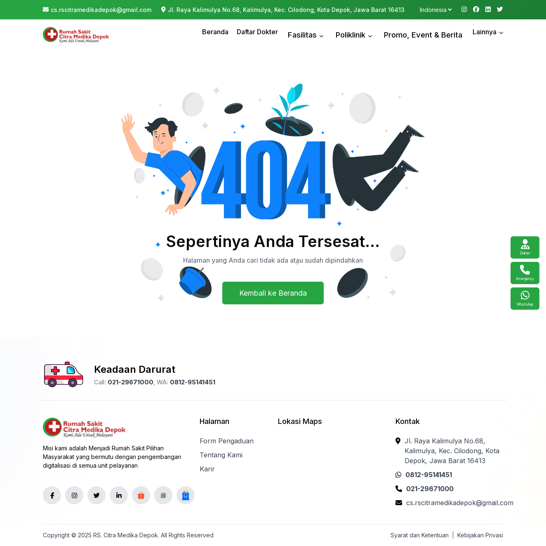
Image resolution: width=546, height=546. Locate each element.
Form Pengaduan (227, 441)
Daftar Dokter (285, 35)
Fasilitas (329, 35)
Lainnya (488, 35)
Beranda (243, 35)
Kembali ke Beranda (273, 293)
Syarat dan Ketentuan (420, 535)
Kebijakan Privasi (480, 535)
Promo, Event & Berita (430, 35)
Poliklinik (370, 35)
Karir (207, 469)
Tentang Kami (221, 455)
